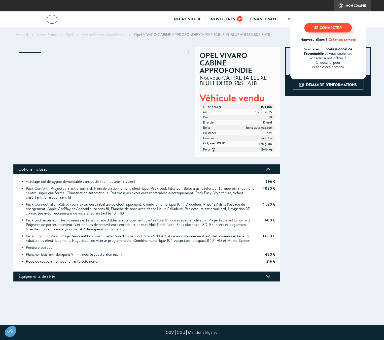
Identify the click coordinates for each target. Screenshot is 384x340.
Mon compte (350, 7)
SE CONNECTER (328, 27)
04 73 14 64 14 (75, 20)
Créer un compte (342, 39)
